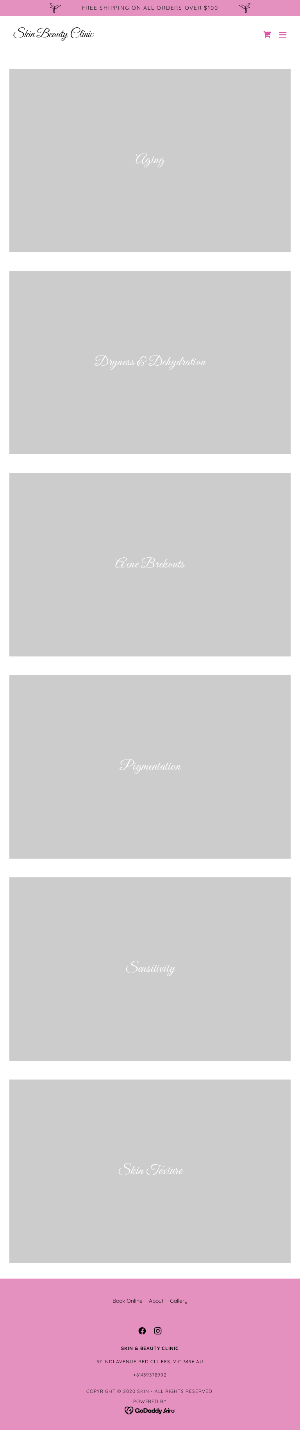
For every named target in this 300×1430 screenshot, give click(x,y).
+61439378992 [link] (150, 1375)
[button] (283, 35)
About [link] (156, 1300)
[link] (53, 35)
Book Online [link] (127, 1300)
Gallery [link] (179, 1300)
